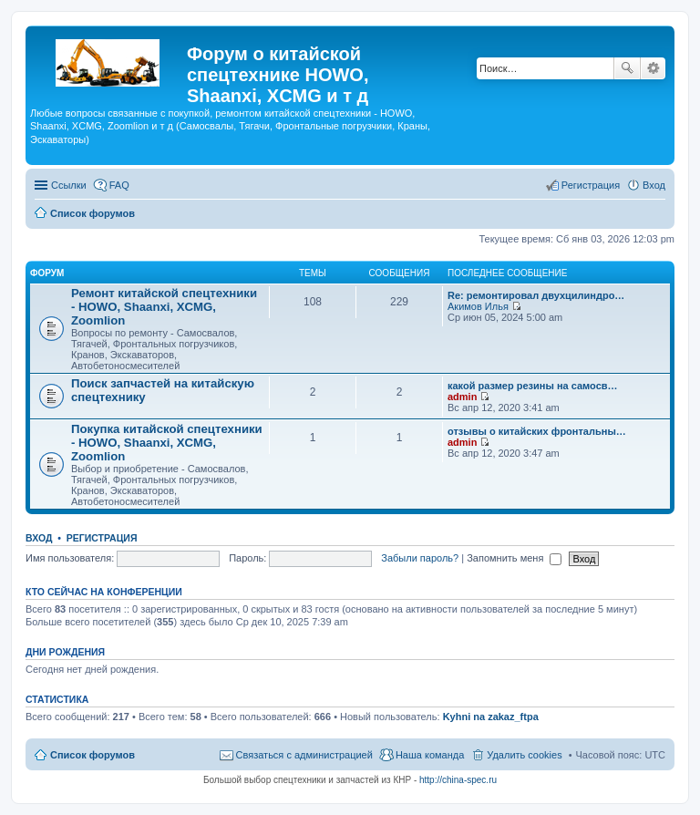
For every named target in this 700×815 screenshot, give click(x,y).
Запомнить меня (514, 557)
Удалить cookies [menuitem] (524, 754)
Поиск (627, 68)
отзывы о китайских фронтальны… (537, 431)
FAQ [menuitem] (119, 185)
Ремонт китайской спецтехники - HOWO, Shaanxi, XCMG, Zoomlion (164, 306)
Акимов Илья (478, 306)
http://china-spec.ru (458, 780)
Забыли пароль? (419, 557)
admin (462, 396)
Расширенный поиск (653, 68)
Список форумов (92, 754)
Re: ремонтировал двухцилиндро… (536, 295)
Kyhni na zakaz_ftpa (491, 716)
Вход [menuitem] (654, 185)
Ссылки (69, 185)
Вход (39, 537)
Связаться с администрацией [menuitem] (304, 754)
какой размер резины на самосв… (533, 385)
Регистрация (102, 537)
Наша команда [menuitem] (430, 754)
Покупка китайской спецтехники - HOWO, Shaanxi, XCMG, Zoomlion (166, 442)
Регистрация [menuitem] (590, 185)
